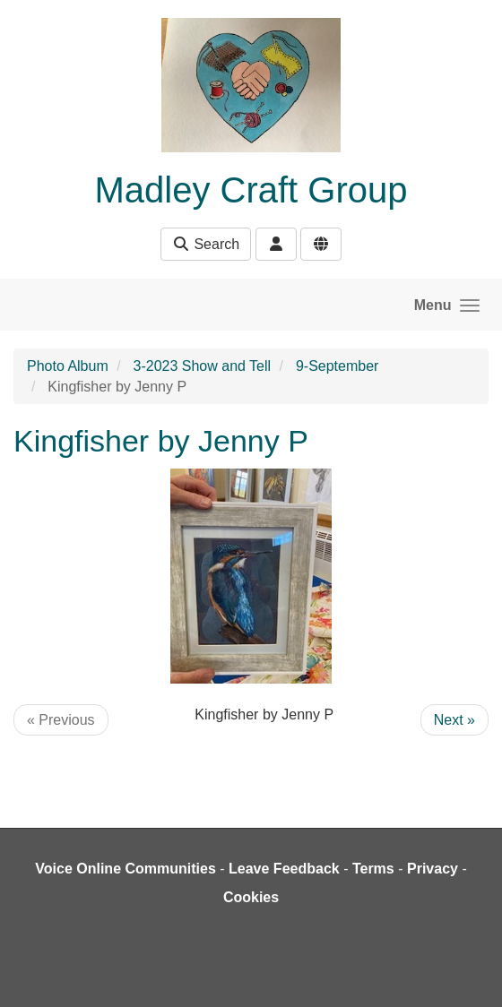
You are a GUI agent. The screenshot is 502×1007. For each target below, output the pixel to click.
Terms (373, 868)
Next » (454, 719)
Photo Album (67, 366)
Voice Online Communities (125, 868)
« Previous (61, 719)
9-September (337, 366)
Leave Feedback (284, 868)
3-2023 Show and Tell (203, 366)
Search (205, 244)
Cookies (251, 897)
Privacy (432, 868)
